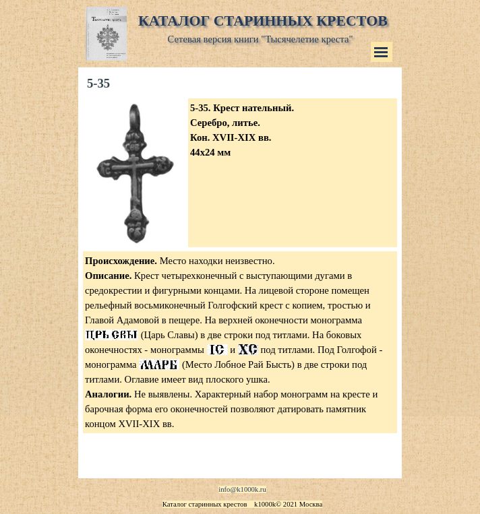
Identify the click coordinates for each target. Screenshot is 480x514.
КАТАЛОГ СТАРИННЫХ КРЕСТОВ (263, 20)
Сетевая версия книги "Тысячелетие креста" (260, 39)
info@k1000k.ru (242, 489)
